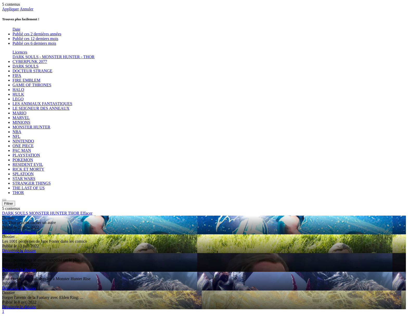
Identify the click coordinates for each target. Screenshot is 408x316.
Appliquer (10, 9)
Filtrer (8, 203)
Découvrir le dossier (19, 232)
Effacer (86, 213)
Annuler (26, 9)
